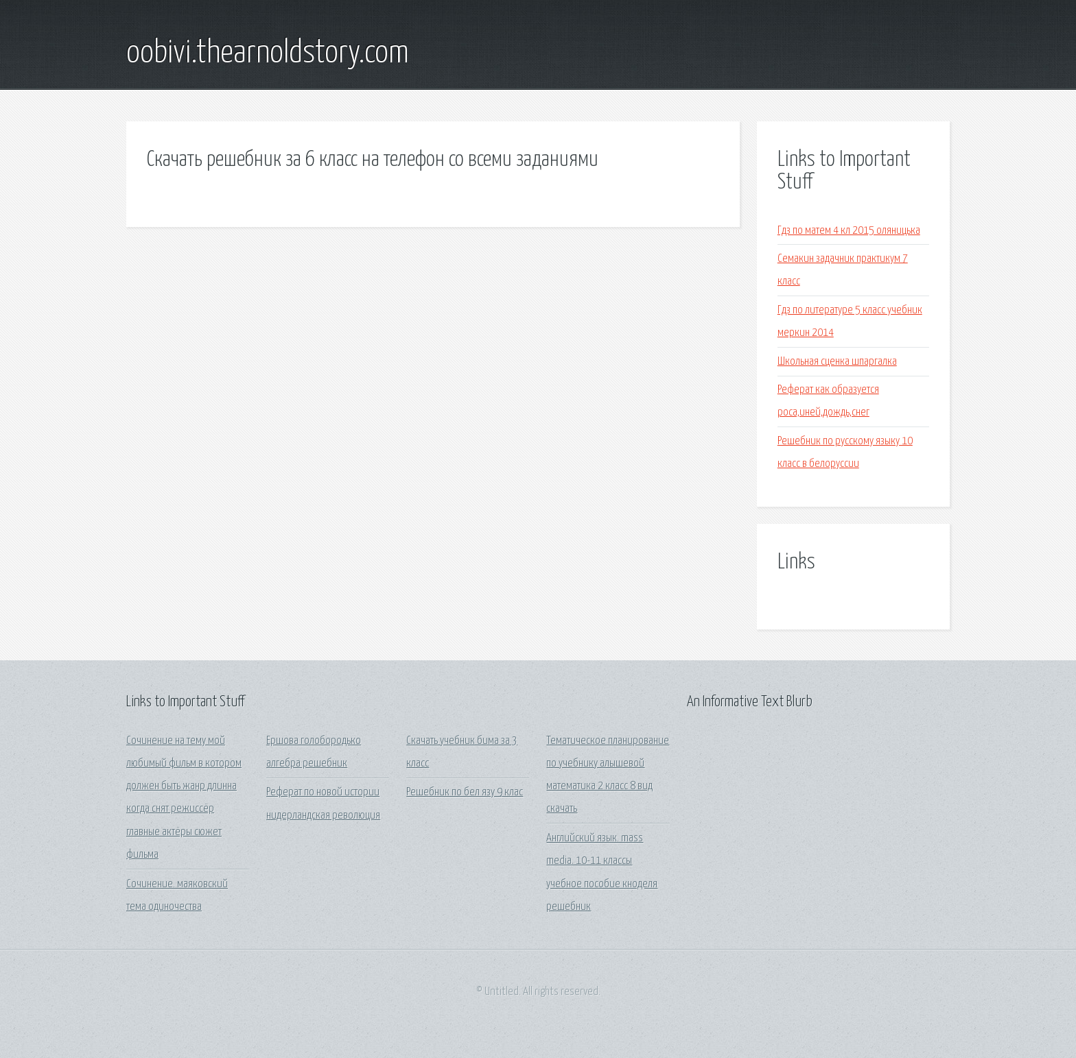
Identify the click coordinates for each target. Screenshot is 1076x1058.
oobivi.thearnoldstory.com (267, 53)
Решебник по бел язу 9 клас (464, 792)
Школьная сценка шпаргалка (837, 362)
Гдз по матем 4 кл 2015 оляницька (848, 231)
